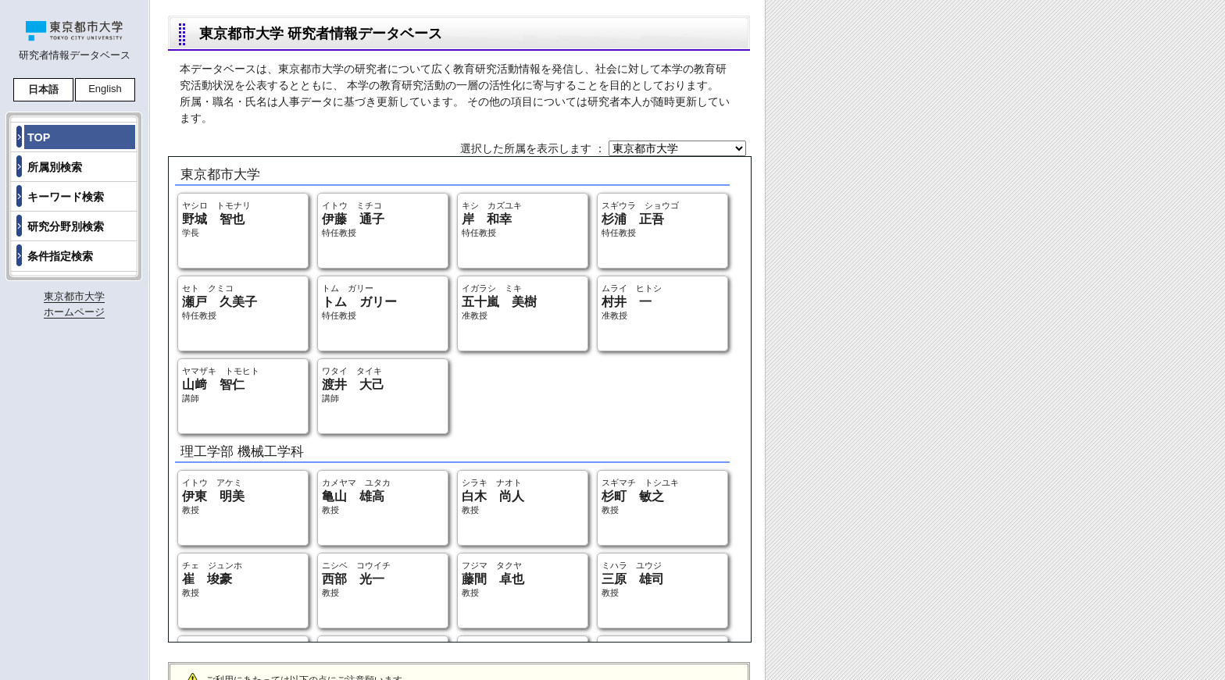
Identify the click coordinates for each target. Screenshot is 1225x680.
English (105, 88)
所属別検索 (54, 167)
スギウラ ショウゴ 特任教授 (640, 219)
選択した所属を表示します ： (534, 148)
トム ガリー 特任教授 (359, 301)
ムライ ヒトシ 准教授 (632, 301)
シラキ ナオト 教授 (493, 496)
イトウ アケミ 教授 (213, 496)
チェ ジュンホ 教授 (212, 579)
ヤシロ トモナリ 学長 (216, 219)
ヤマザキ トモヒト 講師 (220, 384)
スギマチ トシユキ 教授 (640, 496)
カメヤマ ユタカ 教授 (356, 496)
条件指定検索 (60, 256)
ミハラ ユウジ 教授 (633, 579)
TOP (38, 137)
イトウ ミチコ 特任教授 (353, 219)
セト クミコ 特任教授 (219, 301)
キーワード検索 (65, 196)
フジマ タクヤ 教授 (493, 579)
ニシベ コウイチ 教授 (356, 579)
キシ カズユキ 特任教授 (492, 219)
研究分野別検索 (65, 226)
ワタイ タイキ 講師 (353, 384)
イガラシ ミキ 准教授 (499, 301)
